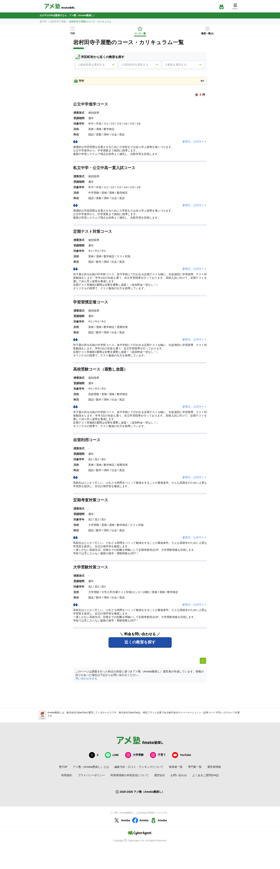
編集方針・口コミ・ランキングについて (138, 766)
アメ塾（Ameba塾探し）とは (91, 766)
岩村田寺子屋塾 (58, 21)
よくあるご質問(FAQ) (205, 775)
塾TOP (43, 21)
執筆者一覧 (176, 766)
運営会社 (159, 775)
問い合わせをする (86, 678)
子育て (158, 755)
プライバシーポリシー (91, 775)
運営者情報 (214, 766)
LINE (112, 755)
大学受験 (134, 755)
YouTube (181, 755)
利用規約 (66, 775)
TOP (72, 33)
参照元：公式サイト (194, 141)
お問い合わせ (179, 775)
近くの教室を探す (140, 642)
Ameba (121, 820)
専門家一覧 (195, 766)
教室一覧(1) (207, 33)
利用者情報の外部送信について (129, 775)
